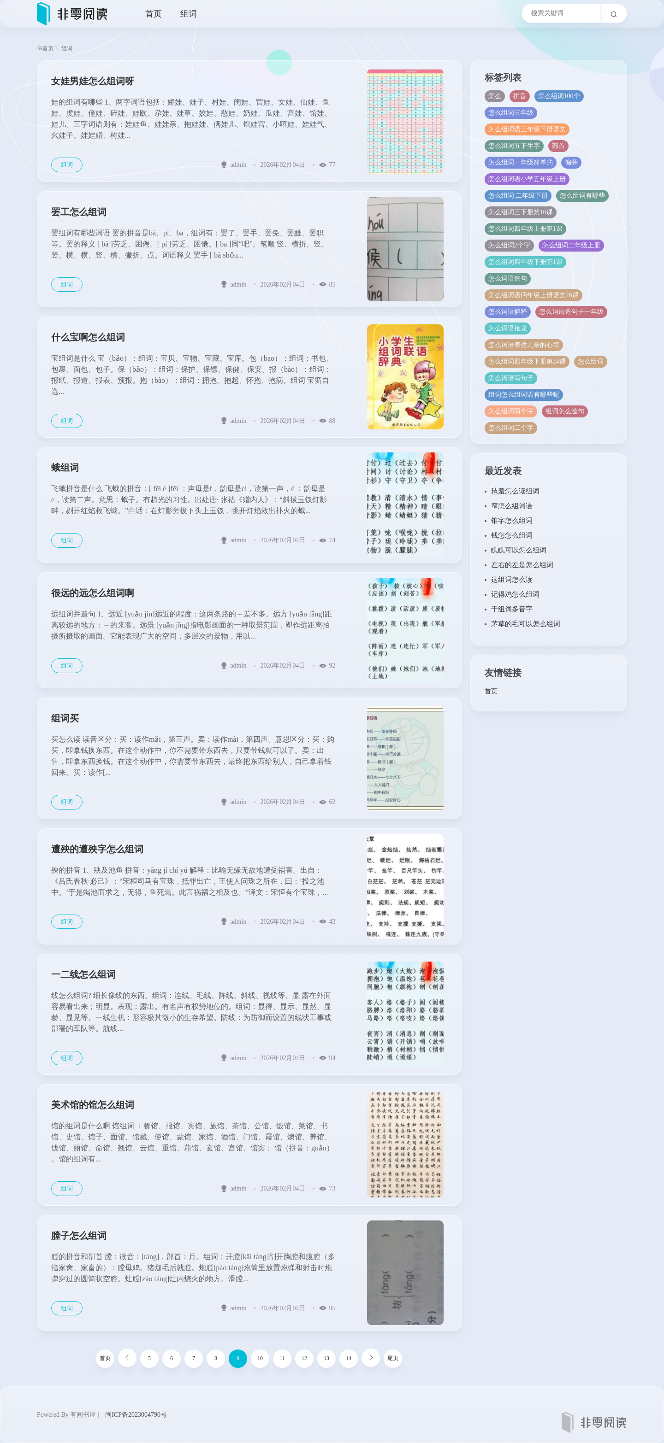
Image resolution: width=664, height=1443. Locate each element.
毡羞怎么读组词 (515, 491)
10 (260, 1358)
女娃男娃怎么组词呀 (92, 81)
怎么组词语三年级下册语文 (527, 129)
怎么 (494, 96)
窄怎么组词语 (512, 506)
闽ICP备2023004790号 (136, 1414)
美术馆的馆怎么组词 (92, 1105)
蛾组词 (65, 468)
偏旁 (571, 162)
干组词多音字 (512, 609)
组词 (188, 13)
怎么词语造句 (507, 278)
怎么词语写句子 (511, 378)
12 (304, 1358)
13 (326, 1358)
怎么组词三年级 (511, 112)
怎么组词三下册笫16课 (520, 212)
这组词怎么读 (512, 579)
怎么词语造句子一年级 (571, 311)
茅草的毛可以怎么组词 (525, 624)
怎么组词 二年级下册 (518, 195)
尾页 (392, 1358)
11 (282, 1358)
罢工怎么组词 (79, 212)
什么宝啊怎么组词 (88, 337)
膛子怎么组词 (79, 1236)
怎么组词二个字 (511, 427)
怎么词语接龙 (507, 328)
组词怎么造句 (564, 411)
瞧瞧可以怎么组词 (518, 550)
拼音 (519, 96)
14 (348, 1358)
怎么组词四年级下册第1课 (525, 261)
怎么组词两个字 (511, 411)
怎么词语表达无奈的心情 (523, 344)
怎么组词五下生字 (514, 145)
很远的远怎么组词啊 (92, 593)
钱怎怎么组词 (512, 535)
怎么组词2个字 (509, 245)
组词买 (65, 718)
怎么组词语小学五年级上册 (527, 179)
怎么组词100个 (559, 96)
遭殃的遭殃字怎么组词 (97, 849)
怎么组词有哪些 (582, 195)
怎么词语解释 (507, 311)
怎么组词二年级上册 (571, 245)
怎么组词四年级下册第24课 (527, 361)
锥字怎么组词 (512, 520)
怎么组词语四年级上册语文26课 (533, 295)
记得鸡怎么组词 (515, 594)
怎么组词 (591, 361)
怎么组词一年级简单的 (520, 162)
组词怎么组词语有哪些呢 (523, 394)
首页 (153, 13)
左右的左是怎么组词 (522, 565)
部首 (558, 145)
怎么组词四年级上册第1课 (525, 228)
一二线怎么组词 (83, 974)
